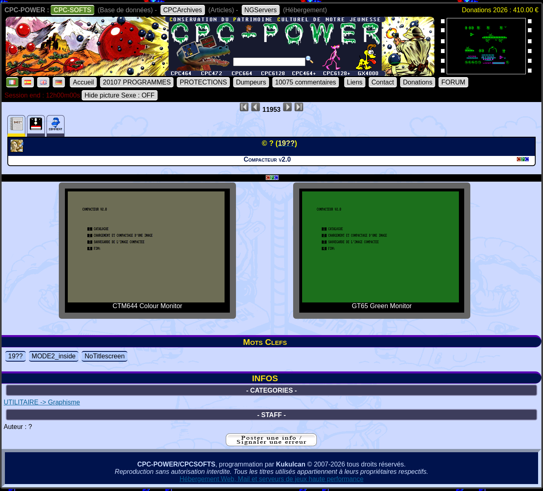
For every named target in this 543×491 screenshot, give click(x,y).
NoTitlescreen (105, 356)
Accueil (83, 82)
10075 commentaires (305, 82)
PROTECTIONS (203, 82)
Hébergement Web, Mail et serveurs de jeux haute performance (272, 478)
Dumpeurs (251, 82)
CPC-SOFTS (72, 10)
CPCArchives (182, 10)
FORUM (453, 82)
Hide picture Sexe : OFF (120, 95)
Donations (417, 82)
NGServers (261, 10)
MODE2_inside (54, 356)
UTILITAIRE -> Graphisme (42, 402)
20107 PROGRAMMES (137, 82)
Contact (383, 82)
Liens (355, 82)
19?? (15, 356)
